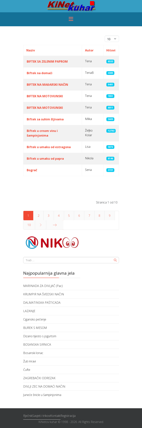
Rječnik (27, 416)
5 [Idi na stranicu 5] (69, 216)
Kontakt (55, 416)
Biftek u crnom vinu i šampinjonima (42, 133)
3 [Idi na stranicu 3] (48, 216)
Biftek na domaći (39, 73)
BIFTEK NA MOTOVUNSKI (45, 96)
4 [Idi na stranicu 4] (59, 216)
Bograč (32, 170)
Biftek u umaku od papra (45, 159)
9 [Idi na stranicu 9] (109, 216)
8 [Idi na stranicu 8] (99, 216)
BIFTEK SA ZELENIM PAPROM (47, 61)
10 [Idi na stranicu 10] (29, 225)
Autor (89, 50)
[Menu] (71, 19)
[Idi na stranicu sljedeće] (40, 225)
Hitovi (110, 50)
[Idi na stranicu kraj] (54, 225)
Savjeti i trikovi (41, 416)
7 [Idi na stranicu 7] (89, 216)
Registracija (68, 416)
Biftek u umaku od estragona (49, 147)
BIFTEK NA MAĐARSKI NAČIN (47, 85)
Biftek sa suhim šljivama (45, 119)
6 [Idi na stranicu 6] (79, 216)
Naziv (30, 50)
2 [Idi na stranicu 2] (38, 216)
